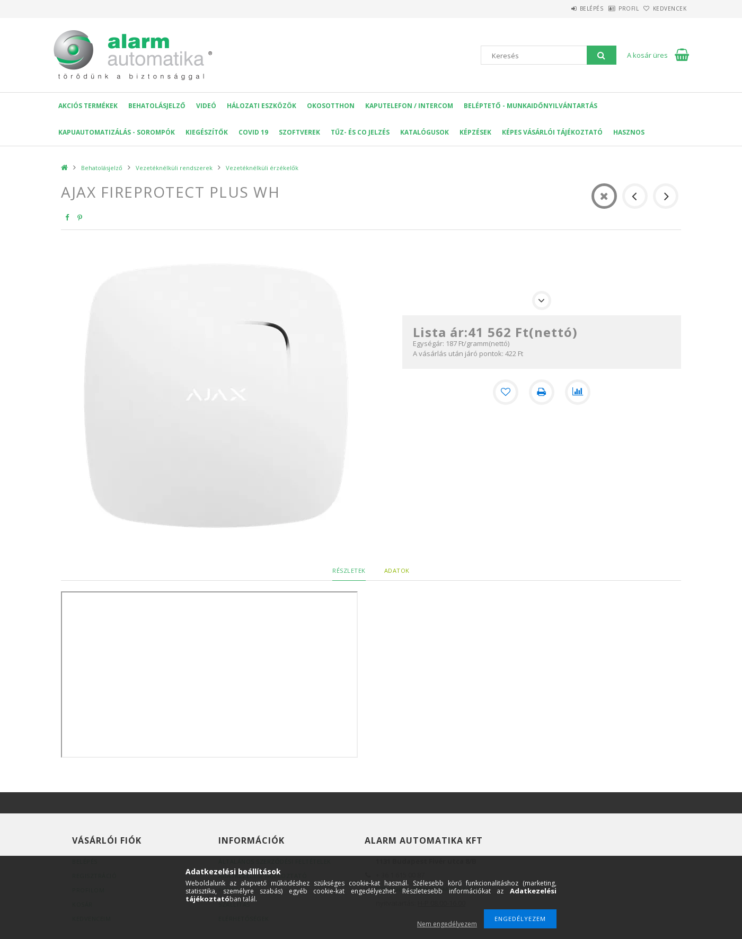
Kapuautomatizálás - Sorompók (116, 132)
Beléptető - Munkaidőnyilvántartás (530, 105)
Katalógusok (424, 132)
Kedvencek (665, 8)
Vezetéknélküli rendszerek (174, 168)
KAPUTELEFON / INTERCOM (409, 105)
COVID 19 (253, 132)
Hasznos (628, 132)
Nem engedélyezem (447, 923)
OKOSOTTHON (331, 105)
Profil (612, 8)
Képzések (475, 132)
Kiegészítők (207, 132)
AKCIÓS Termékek (88, 105)
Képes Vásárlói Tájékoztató (552, 132)
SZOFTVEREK (299, 132)
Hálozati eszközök (261, 105)
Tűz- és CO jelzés (360, 132)
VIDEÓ (206, 105)
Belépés (564, 8)
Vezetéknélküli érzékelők (262, 168)
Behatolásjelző (157, 105)
